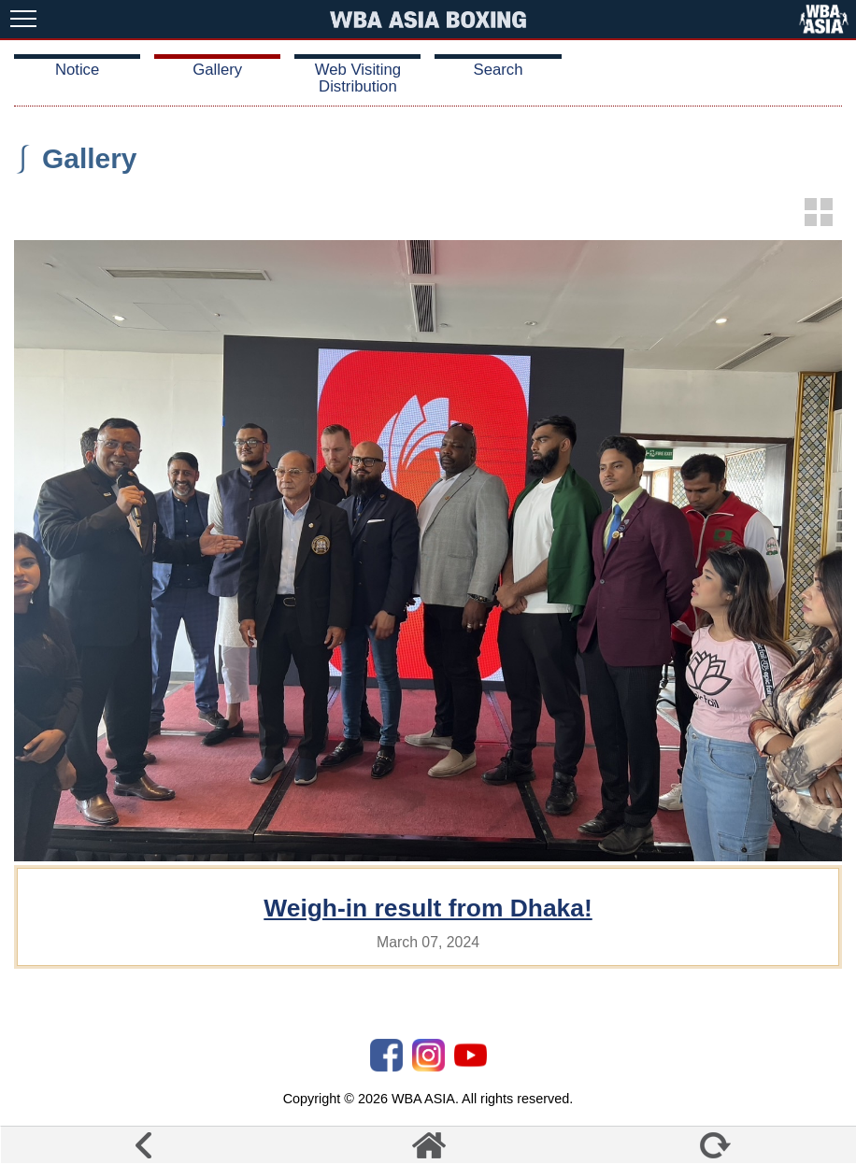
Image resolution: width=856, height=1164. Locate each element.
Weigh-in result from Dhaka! (428, 908)
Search (498, 69)
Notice (77, 69)
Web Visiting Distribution (358, 78)
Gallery (217, 69)
